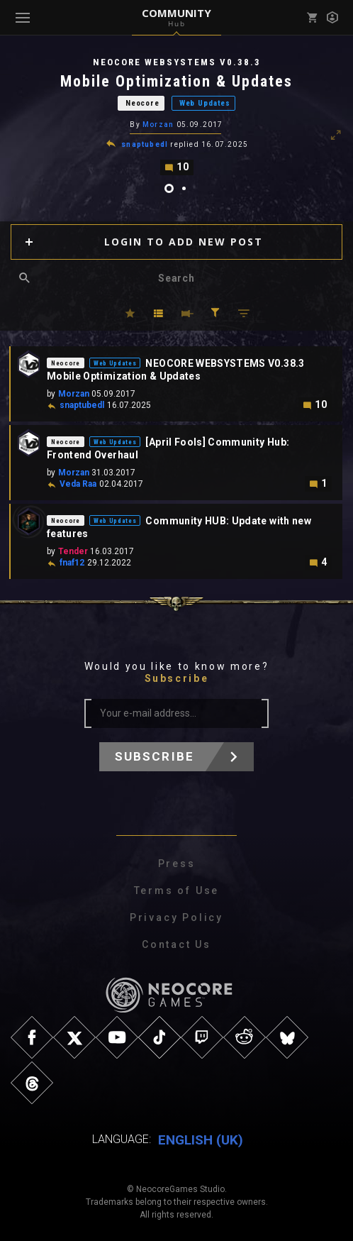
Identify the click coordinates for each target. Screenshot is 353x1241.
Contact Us (176, 943)
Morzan (158, 124)
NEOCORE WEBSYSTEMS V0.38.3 (177, 62)
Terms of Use (177, 889)
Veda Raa (78, 483)
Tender (73, 551)
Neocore (142, 103)
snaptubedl (144, 144)
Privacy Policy (176, 916)
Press (177, 862)
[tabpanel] (176, 115)
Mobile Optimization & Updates (176, 81)
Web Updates (204, 103)
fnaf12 (72, 562)
